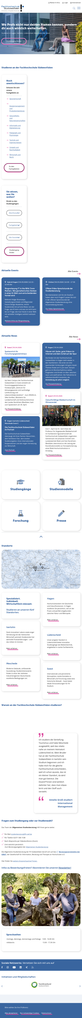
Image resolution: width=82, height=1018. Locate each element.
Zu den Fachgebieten (14, 168)
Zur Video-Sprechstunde (54, 309)
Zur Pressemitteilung (12, 409)
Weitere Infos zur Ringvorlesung (17, 321)
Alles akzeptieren (11, 1013)
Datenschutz (46, 1013)
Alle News (73, 338)
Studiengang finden (13, 42)
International (75, 3)
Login (65, 3)
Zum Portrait (10, 451)
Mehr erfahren (52, 615)
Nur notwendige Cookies (29, 1013)
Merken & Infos (54, 3)
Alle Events (73, 273)
